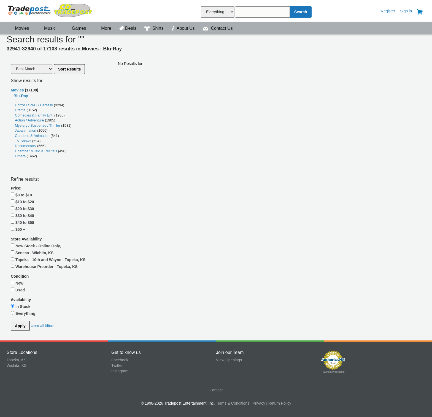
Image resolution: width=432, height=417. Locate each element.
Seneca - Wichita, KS (32, 252)
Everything (23, 313)
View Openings (229, 360)
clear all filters (43, 325)
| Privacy (257, 403)
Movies (18, 28)
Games (75, 28)
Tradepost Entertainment (59, 10)
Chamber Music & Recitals (36, 151)
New (17, 283)
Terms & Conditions (232, 403)
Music (47, 28)
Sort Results (69, 69)
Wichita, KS (16, 365)
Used (18, 290)
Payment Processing (333, 371)
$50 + (18, 229)
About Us (184, 28)
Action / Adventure (30, 120)
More (103, 28)
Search (300, 12)
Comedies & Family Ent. (34, 115)
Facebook (119, 360)
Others (21, 156)
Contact (216, 390)
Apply (20, 326)
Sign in (406, 11)
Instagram (119, 371)
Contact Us (218, 28)
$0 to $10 (21, 195)
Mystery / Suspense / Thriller (38, 125)
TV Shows (23, 141)
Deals (128, 28)
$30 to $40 (22, 215)
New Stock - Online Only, (36, 245)
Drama (21, 110)
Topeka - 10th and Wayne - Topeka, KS (48, 259)
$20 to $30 (22, 208)
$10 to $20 (22, 201)
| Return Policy (278, 403)
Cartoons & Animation (32, 136)
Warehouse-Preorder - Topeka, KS (44, 266)
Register (388, 11)
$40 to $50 (22, 222)
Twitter (117, 365)
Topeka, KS (16, 360)
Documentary (26, 146)
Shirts (154, 28)
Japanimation (26, 130)
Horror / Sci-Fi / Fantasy (34, 105)
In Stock (20, 306)
